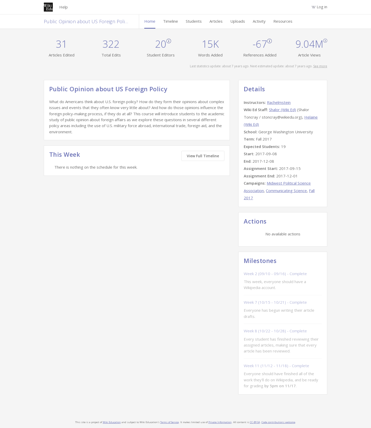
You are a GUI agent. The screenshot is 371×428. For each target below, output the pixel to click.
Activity (259, 21)
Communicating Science (286, 190)
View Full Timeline (203, 155)
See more (320, 66)
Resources (282, 21)
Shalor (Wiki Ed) (282, 109)
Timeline (170, 21)
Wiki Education (112, 422)
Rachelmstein (279, 102)
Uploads (237, 21)
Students (194, 21)
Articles (216, 21)
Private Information (220, 422)
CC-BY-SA (255, 422)
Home (149, 21)
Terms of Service (169, 422)
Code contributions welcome (278, 422)
